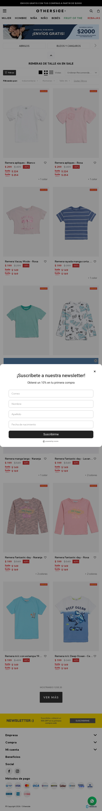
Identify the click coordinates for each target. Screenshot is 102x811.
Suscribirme (51, 434)
